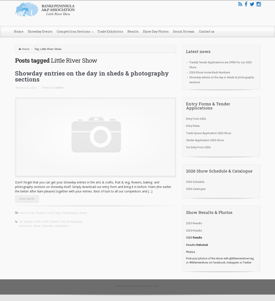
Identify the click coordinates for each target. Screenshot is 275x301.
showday (47, 225)
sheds (37, 225)
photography (74, 221)
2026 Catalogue (195, 189)
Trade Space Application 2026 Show (208, 133)
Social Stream (184, 31)
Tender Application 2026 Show (205, 140)
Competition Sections (74, 31)
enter (45, 221)
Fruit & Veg (54, 213)
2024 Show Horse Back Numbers (209, 72)
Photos (190, 252)
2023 (189, 237)
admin (59, 87)
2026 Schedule (195, 181)
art (21, 221)
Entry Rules (193, 125)
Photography (70, 213)
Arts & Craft (26, 213)
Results (133, 31)
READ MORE (27, 198)
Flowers (40, 213)
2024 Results (194, 230)
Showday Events (40, 31)
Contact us (206, 31)
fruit (63, 221)
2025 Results (194, 223)
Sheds (83, 213)
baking (28, 221)
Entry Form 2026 (196, 118)
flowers (54, 221)
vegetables (61, 225)
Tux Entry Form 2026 (198, 147)
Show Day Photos (156, 31)
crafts (37, 221)
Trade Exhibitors (110, 31)
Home (18, 31)
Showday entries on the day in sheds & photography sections (92, 76)
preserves (25, 225)
